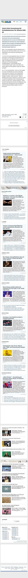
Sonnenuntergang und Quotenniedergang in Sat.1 (14, 310)
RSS (22, 568)
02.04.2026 (5, 535)
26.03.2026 (14, 531)
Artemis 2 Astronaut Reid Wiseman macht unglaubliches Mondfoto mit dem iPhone (12, 227)
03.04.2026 (5, 534)
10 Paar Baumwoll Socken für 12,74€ (11, 216)
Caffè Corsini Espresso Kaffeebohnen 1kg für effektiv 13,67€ (16, 246)
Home (25, 567)
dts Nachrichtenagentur (21, 34)
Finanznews (5, 341)
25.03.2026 (14, 533)
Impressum (21, 567)
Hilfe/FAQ (17, 568)
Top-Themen (5, 149)
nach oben (23, 569)
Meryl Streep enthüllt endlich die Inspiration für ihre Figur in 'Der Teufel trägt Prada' (13, 288)
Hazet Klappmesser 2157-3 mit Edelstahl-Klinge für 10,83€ (15, 247)
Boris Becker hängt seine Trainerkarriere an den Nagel (14, 217)
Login (17, 21)
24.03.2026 (14, 534)
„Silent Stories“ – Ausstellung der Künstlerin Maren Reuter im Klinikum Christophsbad (13, 378)
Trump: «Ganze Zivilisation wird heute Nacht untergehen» (15, 175)
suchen (16, 521)
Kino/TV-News (5, 283)
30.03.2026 (5, 539)
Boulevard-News (6, 191)
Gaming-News (6, 252)
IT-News (4, 221)
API (20, 568)
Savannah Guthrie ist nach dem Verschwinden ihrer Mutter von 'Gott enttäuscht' (13, 474)
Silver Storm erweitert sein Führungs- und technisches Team (16, 400)
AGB (12, 567)
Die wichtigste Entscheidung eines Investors (12, 369)
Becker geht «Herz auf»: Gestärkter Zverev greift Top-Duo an (16, 334)
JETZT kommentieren (14, 125)
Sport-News (5, 313)
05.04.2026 (5, 532)
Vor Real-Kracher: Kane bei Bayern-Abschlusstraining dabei (10, 506)
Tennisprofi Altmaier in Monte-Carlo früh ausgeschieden (15, 335)
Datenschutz (7, 567)
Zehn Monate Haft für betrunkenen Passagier (13, 464)
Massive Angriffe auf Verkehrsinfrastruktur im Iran (14, 181)
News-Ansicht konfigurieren (22, 540)
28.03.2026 (14, 529)
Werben (12, 568)
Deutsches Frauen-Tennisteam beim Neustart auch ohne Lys (16, 337)
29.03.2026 (14, 528)
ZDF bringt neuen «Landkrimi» (10, 306)
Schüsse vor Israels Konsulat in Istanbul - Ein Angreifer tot (15, 179)
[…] (7, 168)
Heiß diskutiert (15, 539)
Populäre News (15, 538)
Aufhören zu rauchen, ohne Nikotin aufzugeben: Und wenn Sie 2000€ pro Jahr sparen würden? (13, 197)
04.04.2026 (5, 533)
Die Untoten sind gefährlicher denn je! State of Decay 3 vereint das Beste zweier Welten (13, 258)
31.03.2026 (5, 538)
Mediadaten (15, 567)
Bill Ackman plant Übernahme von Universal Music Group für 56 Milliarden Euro (13, 495)
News (9, 568)
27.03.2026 (14, 530)
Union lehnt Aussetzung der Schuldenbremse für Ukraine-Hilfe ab (14, 30)
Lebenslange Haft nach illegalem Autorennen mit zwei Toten (16, 177)
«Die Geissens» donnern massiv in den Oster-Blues (14, 309)
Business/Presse (6, 373)
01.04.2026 (5, 537)
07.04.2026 (5, 528)
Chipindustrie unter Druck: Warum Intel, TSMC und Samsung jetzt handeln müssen (14, 347)
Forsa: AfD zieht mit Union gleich (10, 180)
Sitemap (3, 567)
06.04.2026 (5, 529)
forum (26, 127)
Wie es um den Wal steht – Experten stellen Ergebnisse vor (16, 172)
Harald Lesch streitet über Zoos (9, 484)
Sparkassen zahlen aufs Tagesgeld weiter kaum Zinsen (15, 366)
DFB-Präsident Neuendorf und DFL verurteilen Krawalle (15, 339)
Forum (6, 568)
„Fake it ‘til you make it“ (8, 396)
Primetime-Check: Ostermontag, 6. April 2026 (13, 307)
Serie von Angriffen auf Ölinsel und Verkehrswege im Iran (15, 171)
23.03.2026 (14, 535)
